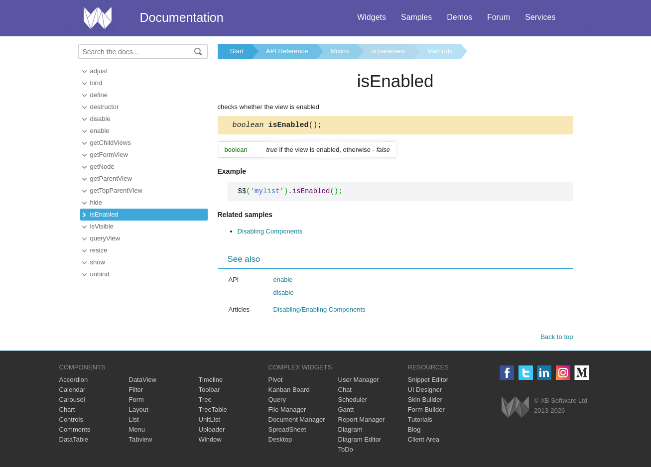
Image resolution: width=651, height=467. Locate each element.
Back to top (556, 338)
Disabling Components (270, 232)
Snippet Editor (428, 381)
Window (210, 441)
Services (540, 17)
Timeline (211, 381)
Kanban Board (289, 391)
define (99, 95)
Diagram (350, 431)
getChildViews (110, 142)
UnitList (209, 421)
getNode (102, 166)
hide (96, 202)
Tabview (140, 441)
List (134, 421)
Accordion (73, 381)
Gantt (346, 411)
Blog (414, 431)
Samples (416, 17)
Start (237, 51)
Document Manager (296, 421)
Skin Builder (425, 401)
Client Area (424, 441)
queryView (105, 238)
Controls (71, 421)
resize (99, 250)
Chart (67, 411)
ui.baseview (388, 51)
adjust (99, 71)
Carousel (72, 401)
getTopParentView (116, 190)
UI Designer (425, 391)
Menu (137, 431)
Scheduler (353, 401)
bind (96, 83)
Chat (345, 391)
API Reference (287, 51)
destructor (104, 107)
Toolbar (209, 391)
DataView (142, 381)
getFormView (109, 154)
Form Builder (426, 411)
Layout (138, 411)
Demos (459, 17)
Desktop (280, 441)
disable (100, 118)
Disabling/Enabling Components (319, 311)
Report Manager (361, 421)
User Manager (358, 381)
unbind (100, 274)
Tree (205, 401)
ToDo (345, 451)
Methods (439, 51)
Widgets (371, 17)
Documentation (182, 17)
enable (100, 130)
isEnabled (104, 214)
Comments (75, 431)
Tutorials (420, 421)
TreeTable (213, 411)
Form (136, 401)
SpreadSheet (287, 431)
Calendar (72, 391)
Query (277, 401)
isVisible (102, 226)
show (97, 262)
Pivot (275, 381)
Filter (136, 391)
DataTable (74, 441)
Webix (515, 408)
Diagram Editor (360, 441)
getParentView (111, 178)
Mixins (340, 51)
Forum (498, 17)
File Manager (287, 411)
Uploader (212, 431)
